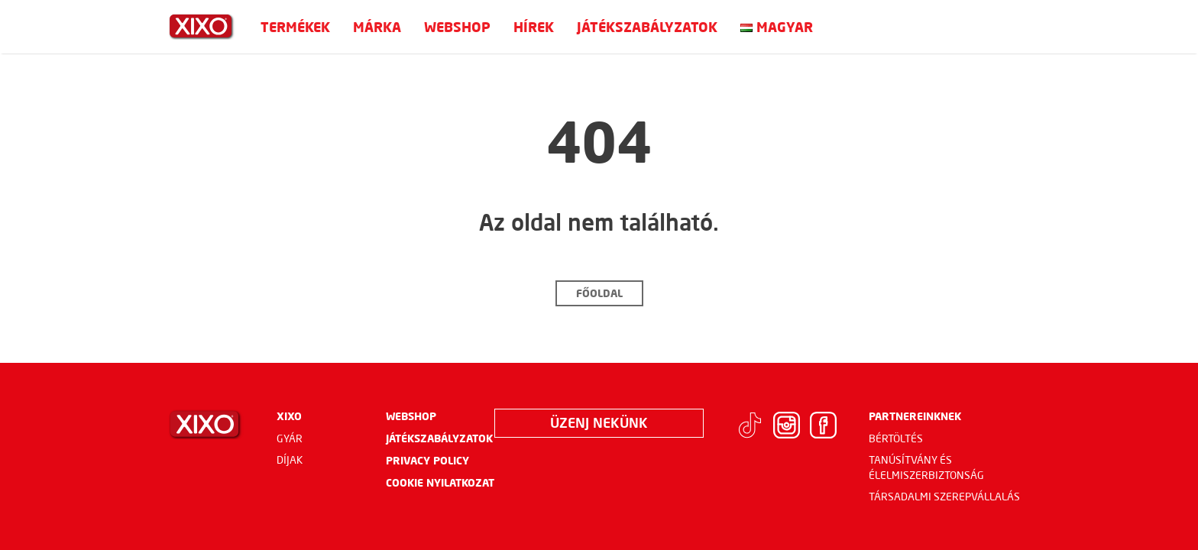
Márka (377, 26)
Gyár (290, 438)
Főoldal (599, 293)
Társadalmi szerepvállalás (944, 496)
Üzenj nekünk (599, 422)
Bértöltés (896, 438)
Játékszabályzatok (647, 26)
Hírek (533, 26)
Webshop (457, 26)
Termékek (295, 26)
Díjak (290, 460)
